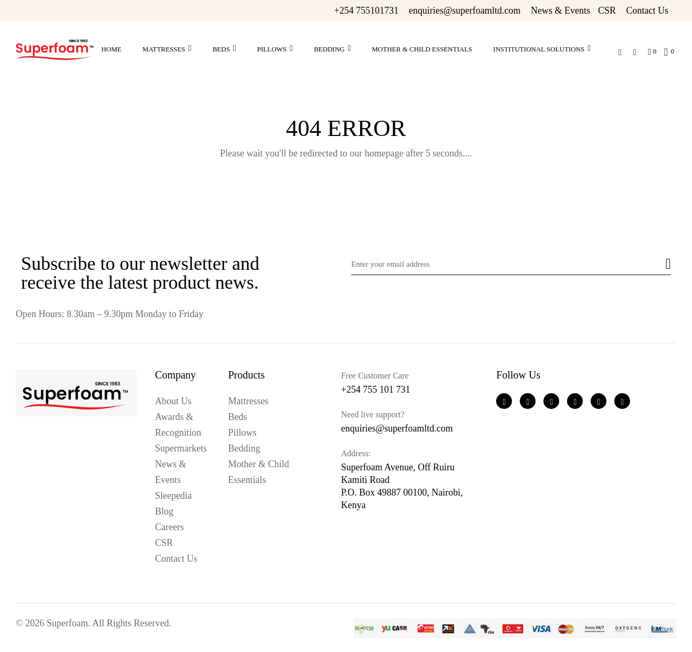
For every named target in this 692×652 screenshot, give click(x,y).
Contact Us (647, 10)
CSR (607, 10)
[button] (666, 50)
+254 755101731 (366, 10)
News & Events (560, 10)
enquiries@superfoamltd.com (464, 10)
